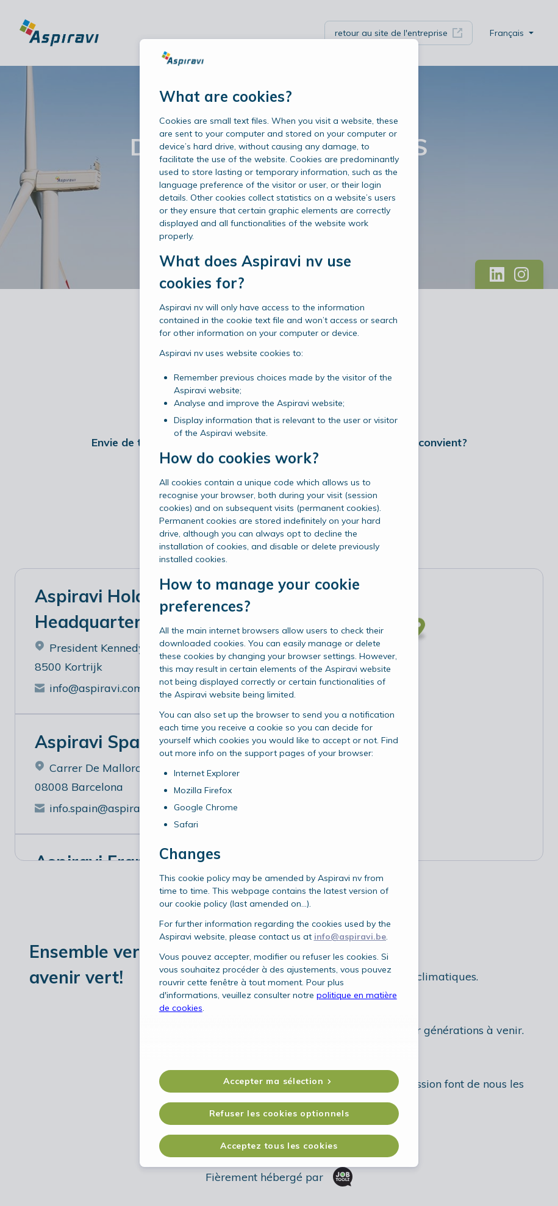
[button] (279, 1058)
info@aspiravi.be (350, 959)
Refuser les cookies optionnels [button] (279, 1090)
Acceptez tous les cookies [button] (279, 1123)
